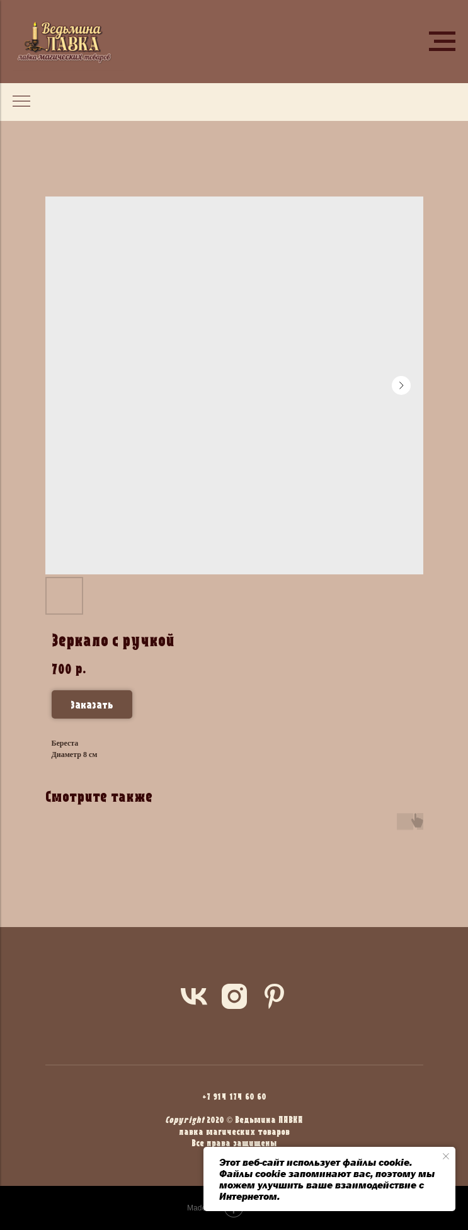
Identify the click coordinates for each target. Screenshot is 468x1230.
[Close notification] (446, 1156)
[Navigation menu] (442, 41)
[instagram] (234, 996)
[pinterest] (274, 996)
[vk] (194, 996)
